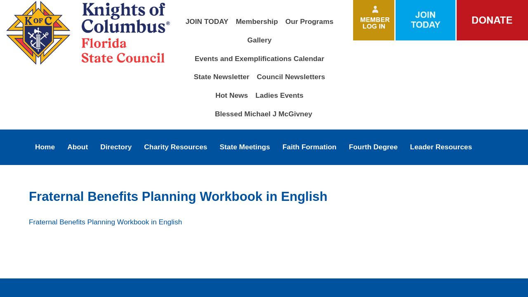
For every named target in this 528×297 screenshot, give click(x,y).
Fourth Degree (373, 147)
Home (45, 147)
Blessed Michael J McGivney (263, 114)
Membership (257, 21)
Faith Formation (310, 147)
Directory (116, 147)
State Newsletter (222, 77)
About (77, 147)
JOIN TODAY (207, 21)
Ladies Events (279, 95)
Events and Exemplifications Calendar (259, 58)
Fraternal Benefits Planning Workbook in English (105, 222)
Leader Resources (441, 147)
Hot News (231, 95)
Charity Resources (175, 147)
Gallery (260, 40)
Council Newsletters (291, 77)
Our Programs (309, 21)
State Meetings (244, 147)
